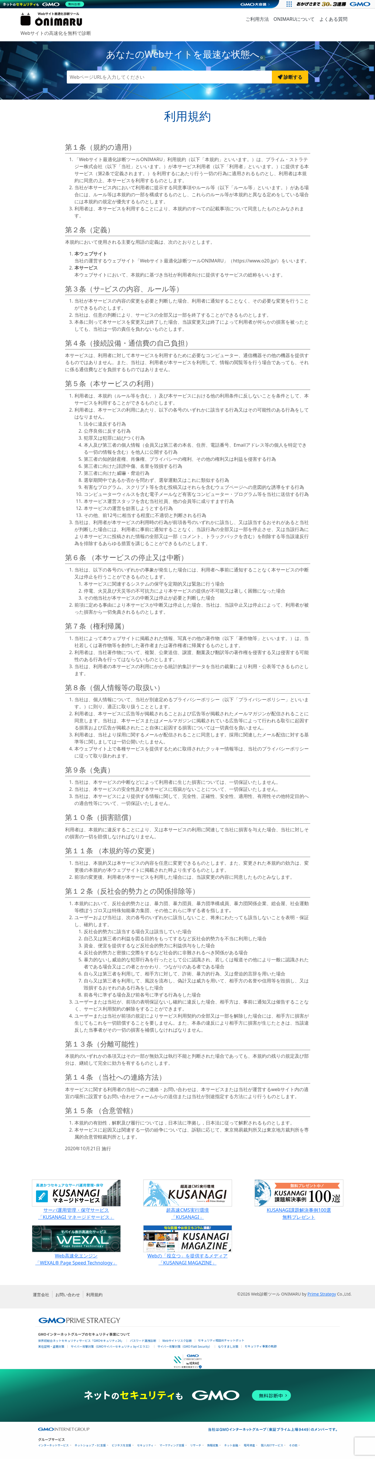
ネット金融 (231, 1445)
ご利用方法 (257, 19)
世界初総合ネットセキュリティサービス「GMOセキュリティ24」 (81, 1340)
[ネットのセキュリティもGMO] (44, 4)
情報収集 (212, 1445)
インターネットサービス (53, 1445)
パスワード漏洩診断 (143, 1340)
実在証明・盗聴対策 (51, 1346)
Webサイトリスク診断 (177, 1340)
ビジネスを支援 (121, 1445)
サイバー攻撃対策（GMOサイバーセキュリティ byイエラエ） (111, 1346)
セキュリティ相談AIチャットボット (221, 1340)
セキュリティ (145, 1445)
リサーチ (195, 1445)
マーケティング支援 (171, 1445)
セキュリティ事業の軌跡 (261, 1346)
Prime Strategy (321, 1294)
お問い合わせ (67, 1294)
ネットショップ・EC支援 (90, 1445)
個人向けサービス (272, 1445)
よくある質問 (333, 19)
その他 (293, 1445)
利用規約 (94, 1294)
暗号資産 (249, 1445)
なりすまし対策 (228, 1346)
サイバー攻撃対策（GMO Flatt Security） (184, 1346)
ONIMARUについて (294, 19)
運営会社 (41, 1294)
